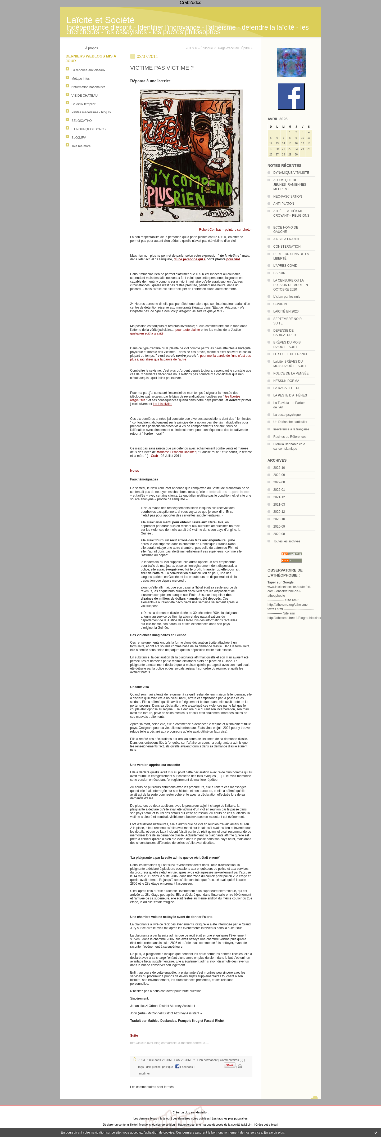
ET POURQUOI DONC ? (88, 129)
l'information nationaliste (88, 87)
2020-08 (279, 534)
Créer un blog (181, 1112)
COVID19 (280, 304)
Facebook (184, 1066)
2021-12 (279, 497)
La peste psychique (287, 415)
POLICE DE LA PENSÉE (291, 373)
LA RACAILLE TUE (287, 388)
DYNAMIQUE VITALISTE (291, 173)
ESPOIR (279, 273)
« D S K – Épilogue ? (200, 48)
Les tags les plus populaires (230, 1118)
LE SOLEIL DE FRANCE (290, 354)
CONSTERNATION (287, 246)
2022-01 (279, 490)
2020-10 (279, 519)
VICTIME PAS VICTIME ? (178, 1060)
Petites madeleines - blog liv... (92, 112)
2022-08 (279, 482)
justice (156, 1066)
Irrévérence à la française (291, 429)
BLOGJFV (78, 138)
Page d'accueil (228, 48)
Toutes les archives (286, 541)
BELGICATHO (81, 121)
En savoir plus (274, 1132)
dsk (148, 1066)
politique (167, 1066)
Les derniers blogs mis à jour (151, 1118)
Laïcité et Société (100, 20)
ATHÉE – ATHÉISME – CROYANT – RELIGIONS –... (291, 215)
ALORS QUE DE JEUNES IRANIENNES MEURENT (289, 184)
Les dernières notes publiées (191, 1118)
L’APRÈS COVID (285, 265)
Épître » (246, 48)
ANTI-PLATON (283, 204)
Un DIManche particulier (290, 422)
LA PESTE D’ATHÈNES (290, 395)
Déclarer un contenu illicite (120, 1124)
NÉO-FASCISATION (287, 196)
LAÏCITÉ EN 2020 (285, 311)
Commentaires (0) (231, 1060)
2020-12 (279, 512)
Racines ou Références (289, 437)
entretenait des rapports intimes (228, 492)
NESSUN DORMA (286, 381)
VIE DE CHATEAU (84, 95)
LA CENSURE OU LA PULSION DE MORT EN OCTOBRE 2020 (290, 285)
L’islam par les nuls (286, 296)
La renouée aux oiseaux (88, 70)
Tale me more (81, 146)
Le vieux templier (83, 104)
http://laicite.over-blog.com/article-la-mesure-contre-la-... (169, 1043)
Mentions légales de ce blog (157, 1124)
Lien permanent (207, 1060)
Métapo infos (80, 79)
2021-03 (279, 504)
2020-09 (279, 526)
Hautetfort (202, 1112)
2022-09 (279, 475)
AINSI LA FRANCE (286, 239)
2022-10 (279, 468)
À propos (91, 48)
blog (274, 1124)
